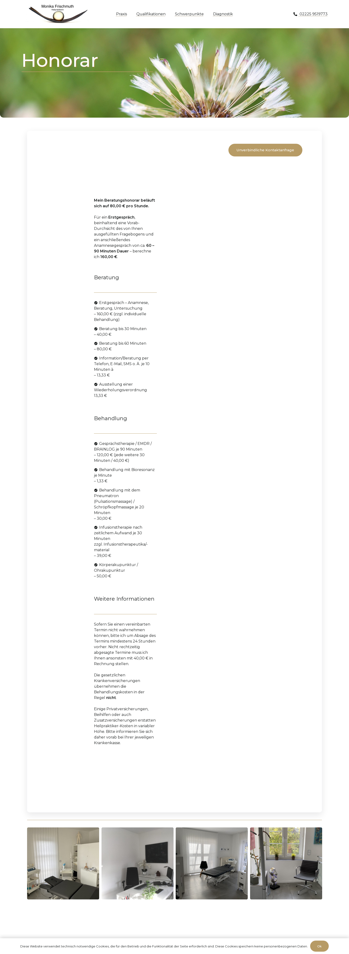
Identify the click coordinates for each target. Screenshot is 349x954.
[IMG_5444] (137, 863)
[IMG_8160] (63, 863)
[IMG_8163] (286, 863)
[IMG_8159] (212, 863)
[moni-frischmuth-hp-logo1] (58, 14)
